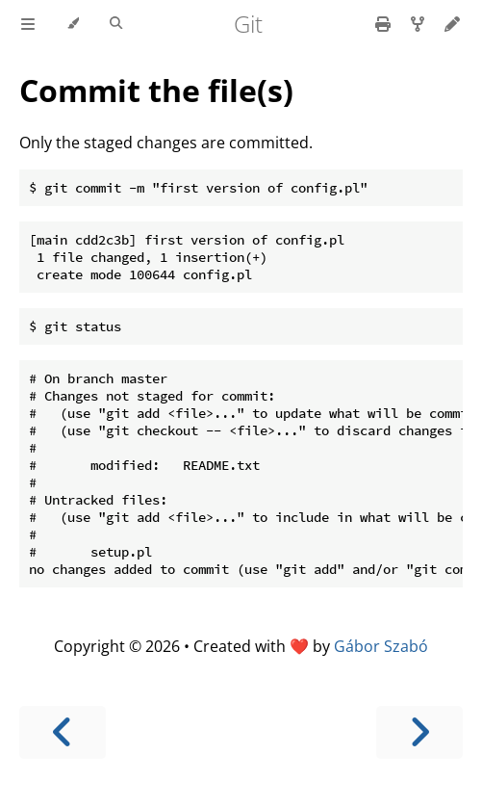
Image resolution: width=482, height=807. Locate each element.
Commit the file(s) (156, 90)
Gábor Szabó (381, 646)
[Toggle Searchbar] (116, 24)
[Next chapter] (419, 732)
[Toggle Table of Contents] (28, 24)
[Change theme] (72, 24)
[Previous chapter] (62, 732)
